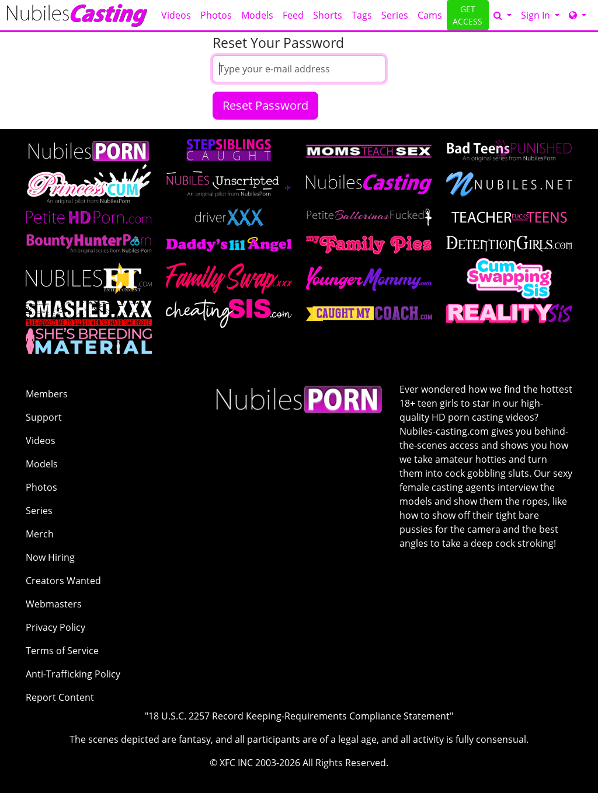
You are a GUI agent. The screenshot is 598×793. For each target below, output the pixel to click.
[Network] (577, 15)
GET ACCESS (467, 15)
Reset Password (265, 105)
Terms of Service (62, 650)
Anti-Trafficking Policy (73, 674)
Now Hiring (50, 557)
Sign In (536, 15)
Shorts (327, 15)
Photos (216, 15)
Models (257, 15)
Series (394, 15)
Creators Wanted (63, 580)
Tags (362, 15)
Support (44, 417)
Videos (176, 15)
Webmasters (54, 604)
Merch (40, 533)
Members (47, 393)
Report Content (60, 697)
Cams (430, 15)
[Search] (502, 15)
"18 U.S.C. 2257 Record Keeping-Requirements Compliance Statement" (299, 716)
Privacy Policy (55, 627)
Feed (293, 15)
